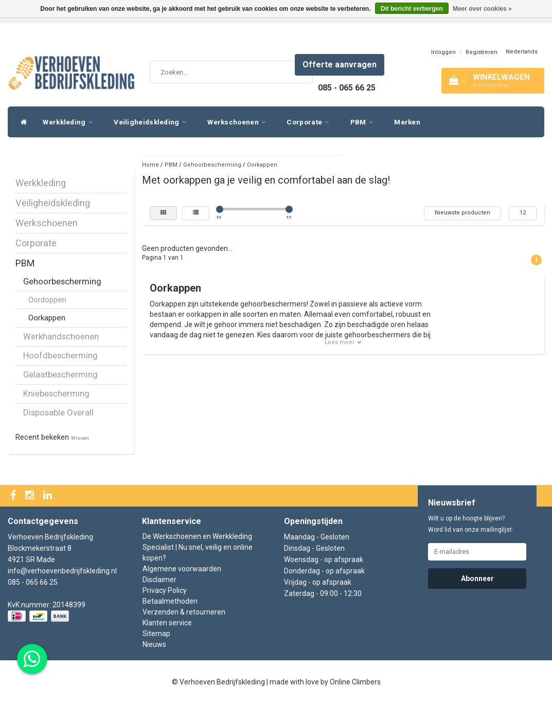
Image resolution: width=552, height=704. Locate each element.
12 (523, 212)
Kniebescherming (56, 393)
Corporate (310, 122)
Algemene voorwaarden (182, 569)
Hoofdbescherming (60, 355)
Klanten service (167, 623)
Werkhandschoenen (61, 336)
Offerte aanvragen (339, 64)
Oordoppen (47, 299)
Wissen (80, 438)
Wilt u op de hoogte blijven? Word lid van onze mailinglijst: (470, 524)
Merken (407, 122)
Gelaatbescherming (60, 374)
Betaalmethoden (170, 601)
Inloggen (443, 52)
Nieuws (154, 644)
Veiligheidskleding (153, 122)
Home (150, 164)
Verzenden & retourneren (184, 612)
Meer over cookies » (482, 8)
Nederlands (522, 51)
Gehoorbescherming (62, 281)
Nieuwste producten (462, 212)
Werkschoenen (239, 122)
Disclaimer (159, 579)
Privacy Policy (165, 590)
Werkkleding (70, 122)
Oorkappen (46, 317)
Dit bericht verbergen (412, 8)
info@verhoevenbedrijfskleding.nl (62, 571)
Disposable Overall (58, 412)
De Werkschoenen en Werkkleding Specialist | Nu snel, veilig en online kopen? (198, 547)
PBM (364, 122)
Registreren (481, 52)
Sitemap (156, 633)
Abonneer (477, 578)
